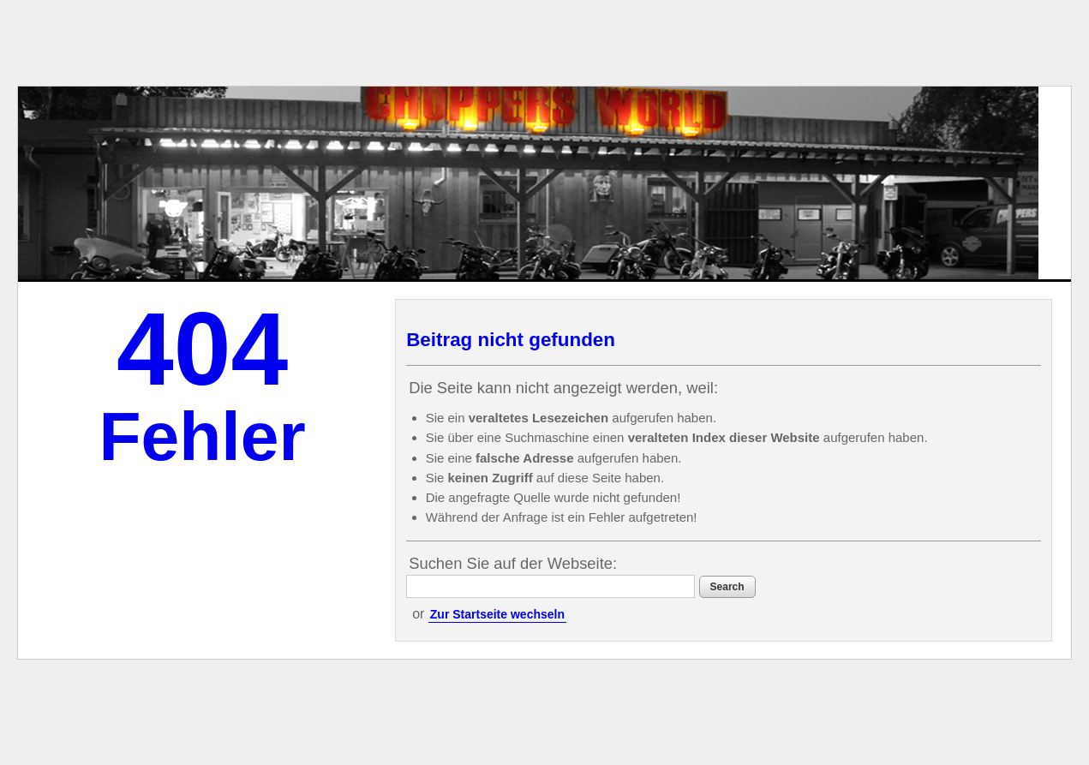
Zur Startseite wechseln (497, 614)
